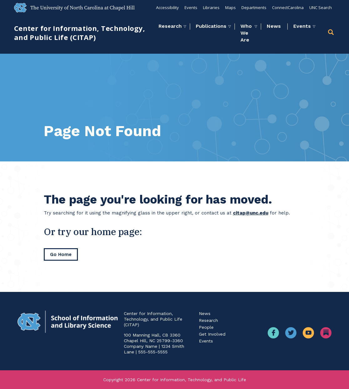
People (206, 327)
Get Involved (212, 334)
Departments (253, 7)
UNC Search (320, 7)
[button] (331, 33)
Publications (211, 26)
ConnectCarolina (288, 7)
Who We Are (246, 33)
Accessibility (167, 7)
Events (191, 7)
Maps (230, 7)
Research (170, 26)
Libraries (211, 7)
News (274, 26)
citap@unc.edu (250, 213)
